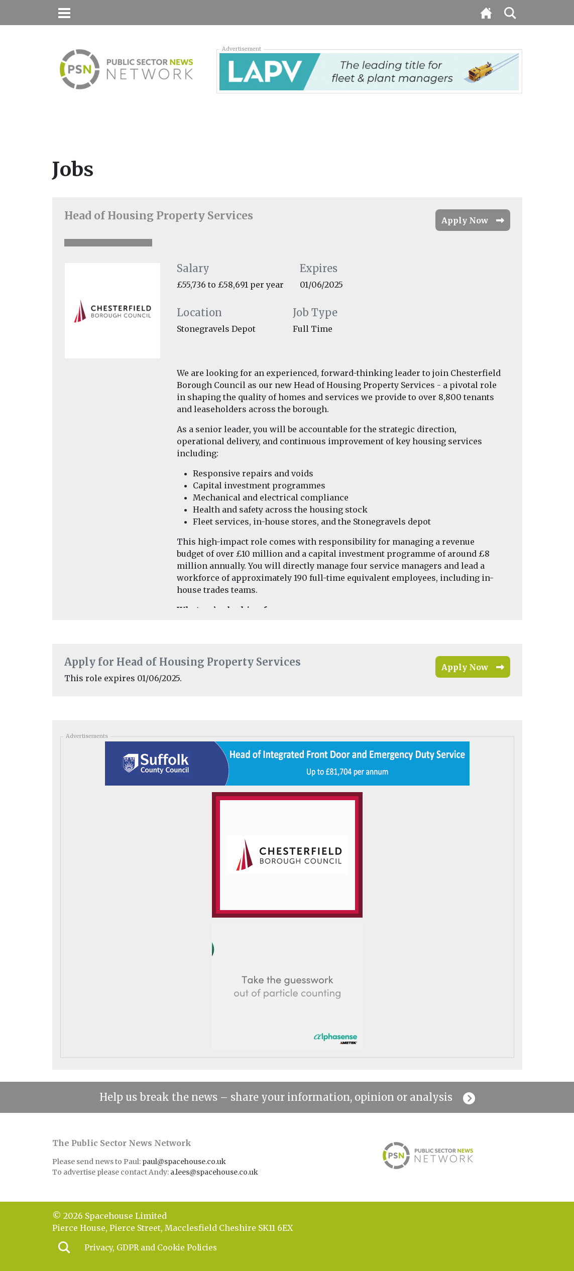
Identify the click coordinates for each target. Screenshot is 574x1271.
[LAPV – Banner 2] (369, 71)
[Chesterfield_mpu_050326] (287, 854)
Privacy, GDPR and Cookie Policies (153, 1248)
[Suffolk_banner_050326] (287, 763)
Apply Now (464, 220)
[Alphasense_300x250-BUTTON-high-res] (287, 986)
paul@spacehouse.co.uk (184, 1161)
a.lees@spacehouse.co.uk (215, 1172)
